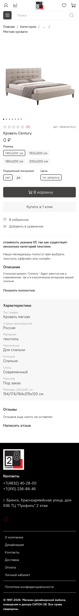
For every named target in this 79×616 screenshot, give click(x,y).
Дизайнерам (14, 545)
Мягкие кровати (15, 31)
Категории (28, 26)
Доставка (12, 560)
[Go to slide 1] (3, 119)
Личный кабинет (17, 575)
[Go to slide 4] (12, 119)
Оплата (10, 567)
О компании (14, 537)
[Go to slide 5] (15, 119)
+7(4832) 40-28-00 (19, 483)
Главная (9, 26)
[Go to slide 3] (9, 119)
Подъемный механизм (18, 171)
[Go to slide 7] (21, 119)
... (44, 26)
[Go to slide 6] (18, 119)
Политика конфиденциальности (29, 587)
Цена (43, 171)
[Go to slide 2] (6, 119)
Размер (8, 146)
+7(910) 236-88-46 (19, 489)
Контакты (12, 552)
